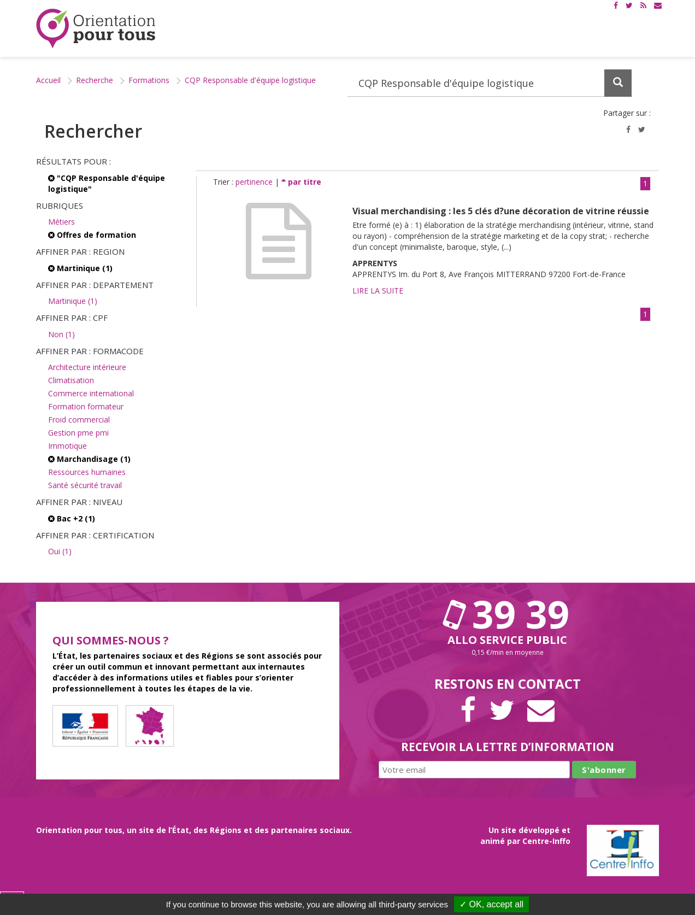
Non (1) (61, 334)
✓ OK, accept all (491, 904)
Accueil (48, 80)
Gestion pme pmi (78, 432)
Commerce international (91, 393)
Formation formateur (85, 406)
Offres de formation (92, 235)
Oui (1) (60, 551)
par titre (301, 182)
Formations (148, 80)
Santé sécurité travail (85, 485)
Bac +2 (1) (71, 518)
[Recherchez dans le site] (490, 83)
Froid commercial (79, 419)
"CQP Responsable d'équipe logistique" (106, 183)
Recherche (94, 80)
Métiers (61, 221)
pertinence (255, 182)
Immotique (67, 446)
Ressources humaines (87, 472)
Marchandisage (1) (89, 459)
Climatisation (71, 380)
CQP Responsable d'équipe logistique (250, 80)
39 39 (507, 614)
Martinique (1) (80, 268)
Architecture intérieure (87, 367)
